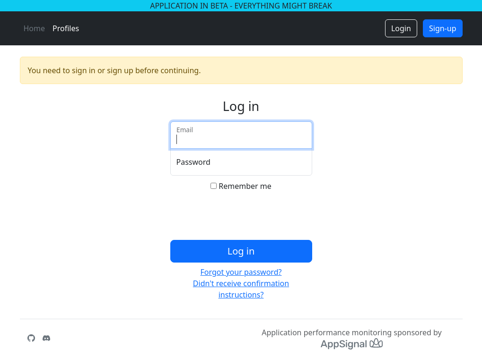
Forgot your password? (241, 272)
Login (401, 28)
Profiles (66, 28)
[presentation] (242, 217)
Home (34, 28)
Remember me (245, 186)
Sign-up (442, 28)
